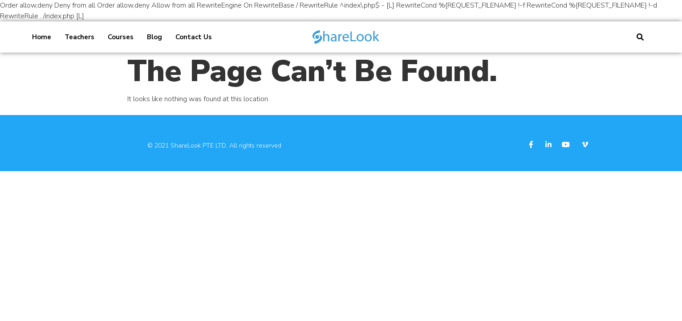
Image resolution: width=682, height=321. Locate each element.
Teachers (79, 37)
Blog (154, 37)
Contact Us (193, 37)
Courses (121, 37)
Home (41, 37)
